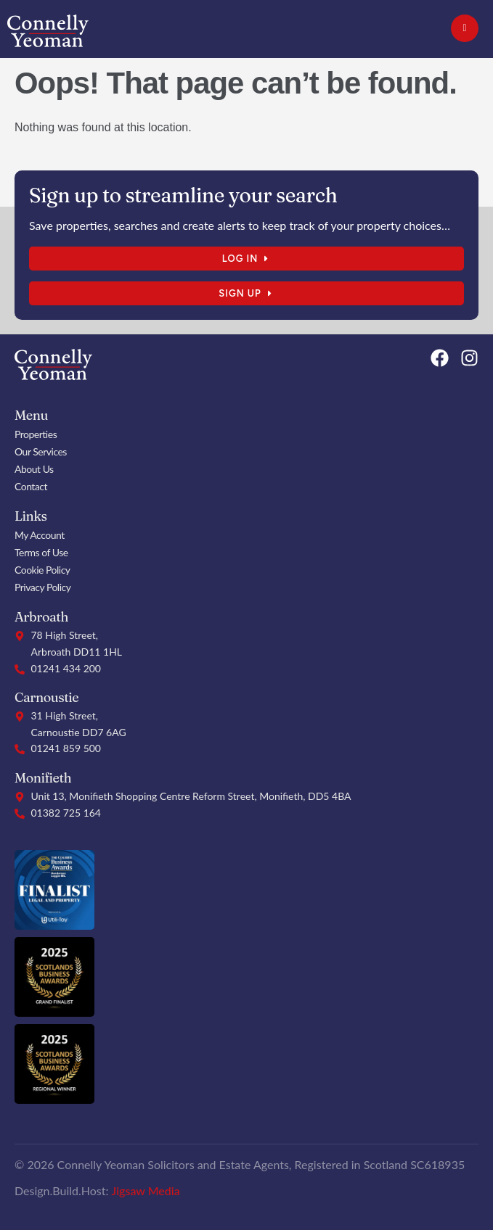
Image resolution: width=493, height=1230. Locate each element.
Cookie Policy (42, 570)
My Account (40, 535)
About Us (34, 469)
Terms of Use (41, 552)
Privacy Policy (42, 587)
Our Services (41, 451)
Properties (36, 434)
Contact (31, 486)
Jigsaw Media (146, 1190)
